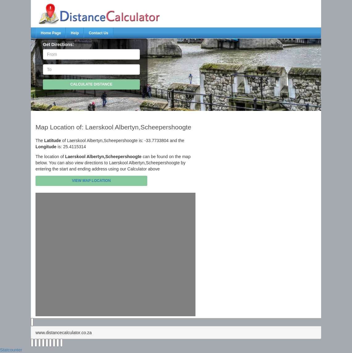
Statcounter (11, 349)
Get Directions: (58, 44)
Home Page (51, 33)
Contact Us (98, 33)
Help (75, 33)
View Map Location (91, 181)
